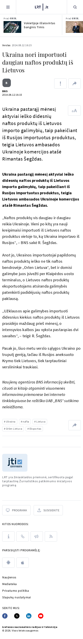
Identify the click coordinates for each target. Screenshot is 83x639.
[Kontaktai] (22, 536)
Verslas (6, 45)
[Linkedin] (28, 616)
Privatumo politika (15, 591)
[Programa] (16, 510)
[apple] (22, 563)
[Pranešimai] (37, 536)
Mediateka (9, 584)
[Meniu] (8, 7)
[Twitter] (16, 616)
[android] (8, 563)
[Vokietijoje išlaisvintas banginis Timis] (12, 27)
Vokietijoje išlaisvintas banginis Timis (39, 25)
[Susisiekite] (48, 510)
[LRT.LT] (41, 6)
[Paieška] (75, 7)
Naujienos (9, 577)
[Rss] (51, 536)
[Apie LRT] (8, 536)
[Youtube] (40, 616)
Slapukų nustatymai (16, 597)
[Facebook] (5, 616)
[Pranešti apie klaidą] (60, 83)
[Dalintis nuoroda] (74, 83)
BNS (5, 91)
